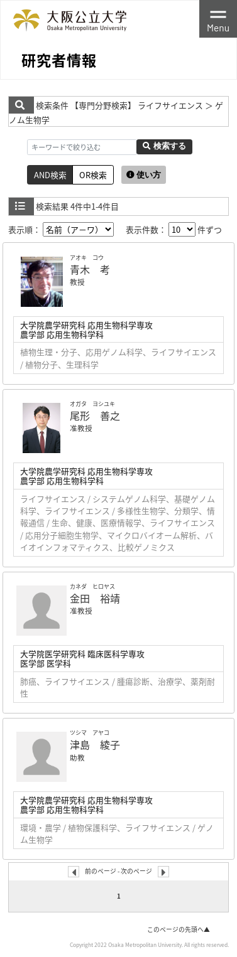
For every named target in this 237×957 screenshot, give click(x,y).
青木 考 (90, 269)
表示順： (61, 229)
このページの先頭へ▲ (178, 929)
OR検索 (93, 175)
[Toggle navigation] (218, 19)
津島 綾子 (95, 744)
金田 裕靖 (95, 598)
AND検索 (50, 175)
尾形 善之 (95, 415)
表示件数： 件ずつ (174, 229)
